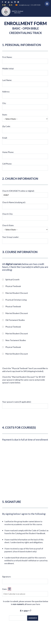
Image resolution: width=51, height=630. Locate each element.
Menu (47, 2)
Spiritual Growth (12, 279)
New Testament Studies (15, 340)
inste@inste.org (24, 5)
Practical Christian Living (16, 300)
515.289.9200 (35, 5)
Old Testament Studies (15, 320)
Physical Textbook (13, 286)
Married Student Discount (16, 293)
